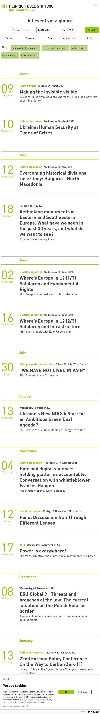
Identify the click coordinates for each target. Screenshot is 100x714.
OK (66, 692)
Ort (49, 38)
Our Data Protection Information (14, 707)
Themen (29, 38)
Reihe (89, 38)
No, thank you (83, 692)
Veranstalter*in (69, 38)
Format (8, 38)
